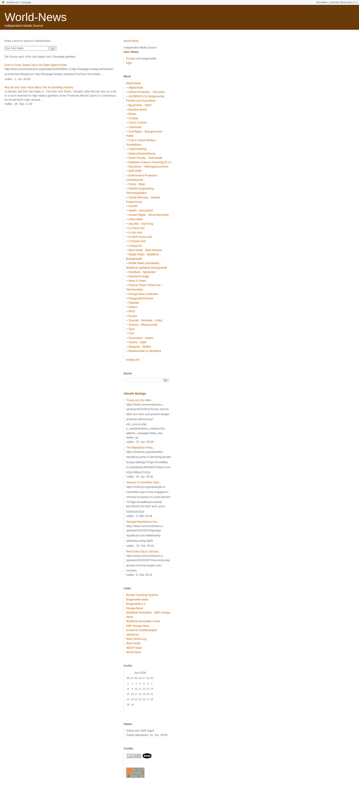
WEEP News (134, 647)
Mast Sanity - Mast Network (145, 250)
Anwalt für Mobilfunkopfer (141, 630)
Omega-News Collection (143, 294)
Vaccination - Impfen (140, 338)
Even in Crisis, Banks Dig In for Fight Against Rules (36, 65)
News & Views (137, 280)
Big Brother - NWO (139, 105)
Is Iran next (135, 232)
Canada (133, 118)
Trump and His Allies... (140, 400)
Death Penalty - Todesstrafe (145, 158)
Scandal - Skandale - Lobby (145, 320)
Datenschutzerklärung (141, 153)
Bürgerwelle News (137, 599)
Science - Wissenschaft (142, 324)
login (129, 63)
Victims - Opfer (137, 342)
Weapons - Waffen (139, 346)
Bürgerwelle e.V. (136, 604)
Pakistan (133, 302)
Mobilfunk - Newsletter (142, 272)
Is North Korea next (140, 236)
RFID (131, 311)
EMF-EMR (134, 171)
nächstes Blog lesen (341, 2)
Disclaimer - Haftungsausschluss (148, 166)
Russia (132, 316)
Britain (132, 114)
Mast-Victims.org (136, 639)
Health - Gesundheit (140, 210)
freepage (26, 2)
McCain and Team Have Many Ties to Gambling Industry (39, 87)
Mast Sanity (133, 643)
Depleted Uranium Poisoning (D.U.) (149, 162)
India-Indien (135, 219)
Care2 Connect (137, 122)
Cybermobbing (137, 149)
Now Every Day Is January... (143, 551)
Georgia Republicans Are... (142, 521)
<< (355, 2)
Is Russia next (137, 241)
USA (131, 333)
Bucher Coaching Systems (142, 595)
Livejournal (135, 245)
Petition (133, 307)
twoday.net (12, 2)
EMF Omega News (137, 625)
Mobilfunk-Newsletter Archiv (143, 621)
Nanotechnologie (138, 276)
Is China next (136, 228)
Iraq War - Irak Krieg (140, 223)
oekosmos (132, 634)
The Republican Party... (140, 447)
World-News (36, 17)
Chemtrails (134, 127)
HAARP (133, 206)
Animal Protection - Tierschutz (146, 92)
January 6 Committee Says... (143, 482)
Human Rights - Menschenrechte (148, 214)
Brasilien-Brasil (137, 109)
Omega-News (134, 608)
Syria (131, 329)
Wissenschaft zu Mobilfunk (144, 351)
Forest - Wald (136, 184)
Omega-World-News (140, 298)
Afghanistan (135, 87)
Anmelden (322, 2)
